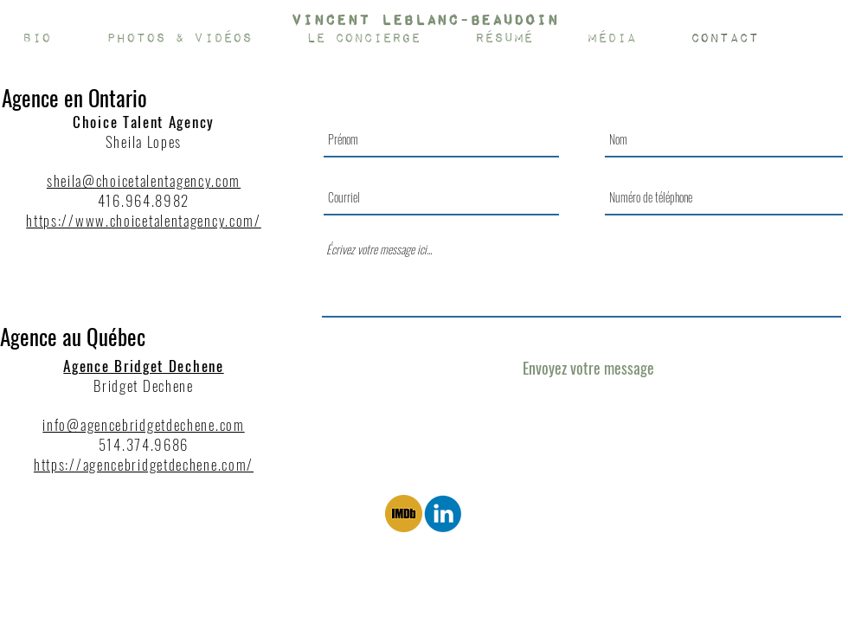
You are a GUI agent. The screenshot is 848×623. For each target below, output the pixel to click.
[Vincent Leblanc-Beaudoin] (424, 20)
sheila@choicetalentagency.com (144, 180)
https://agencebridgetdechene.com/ (144, 464)
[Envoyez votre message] (588, 368)
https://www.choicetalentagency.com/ (143, 220)
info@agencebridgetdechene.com (143, 424)
